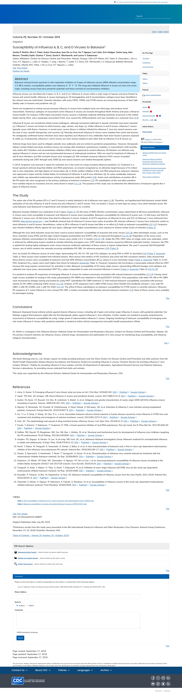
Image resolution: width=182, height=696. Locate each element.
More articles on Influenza (151, 177)
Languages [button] (85, 670)
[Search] (150, 16)
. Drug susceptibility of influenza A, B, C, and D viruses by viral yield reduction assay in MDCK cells (55, 501)
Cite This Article (147, 67)
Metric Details (147, 132)
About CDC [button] (43, 670)
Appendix (147, 111)
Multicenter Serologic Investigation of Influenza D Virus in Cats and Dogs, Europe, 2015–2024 (154, 170)
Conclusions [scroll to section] (146, 63)
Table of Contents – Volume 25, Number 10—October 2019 (41, 535)
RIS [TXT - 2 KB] (149, 120)
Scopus (159, 142)
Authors (21, 606)
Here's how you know (161, 2)
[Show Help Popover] (160, 116)
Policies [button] (64, 670)
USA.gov (167, 691)
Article (146, 107)
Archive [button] (106, 670)
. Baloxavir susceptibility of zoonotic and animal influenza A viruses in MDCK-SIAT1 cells (52, 504)
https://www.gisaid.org (32, 221)
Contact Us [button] (20, 670)
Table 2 (145, 83)
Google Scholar (138, 392)
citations (148, 139)
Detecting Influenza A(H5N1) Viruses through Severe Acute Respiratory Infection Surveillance (153, 161)
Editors (31, 606)
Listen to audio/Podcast (153, 95)
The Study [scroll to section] (145, 58)
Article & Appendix (150, 116)
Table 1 (145, 79)
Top (167, 298)
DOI (115, 392)
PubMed (124, 392)
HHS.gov (158, 691)
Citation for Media (21, 71)
